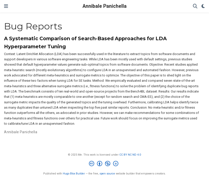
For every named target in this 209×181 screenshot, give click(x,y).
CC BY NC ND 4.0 (130, 154)
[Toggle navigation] (6, 6)
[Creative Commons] (104, 164)
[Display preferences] (203, 6)
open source (107, 173)
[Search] (195, 6)
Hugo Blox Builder (74, 173)
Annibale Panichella (105, 6)
